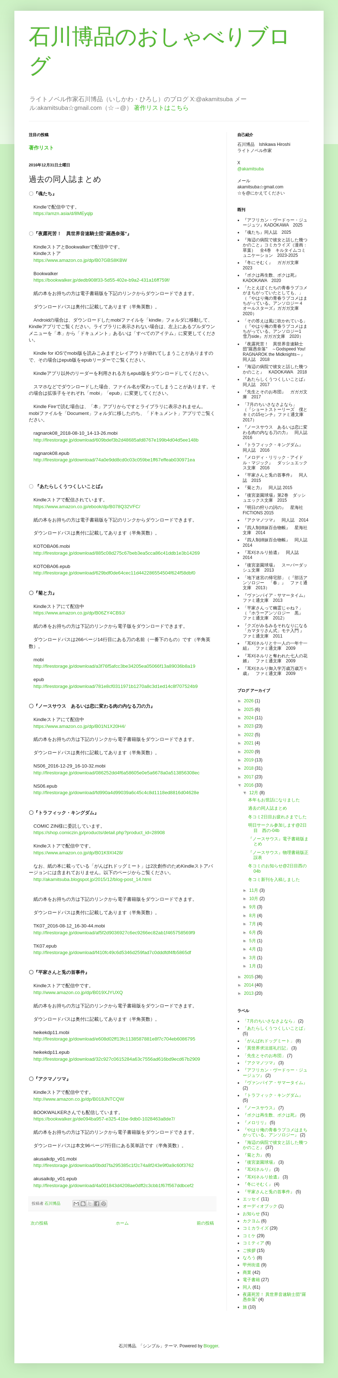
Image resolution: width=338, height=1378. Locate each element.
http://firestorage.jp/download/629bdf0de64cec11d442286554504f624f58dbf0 (114, 573)
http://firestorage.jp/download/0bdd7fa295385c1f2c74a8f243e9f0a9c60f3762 (113, 1165)
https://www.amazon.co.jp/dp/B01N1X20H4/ (79, 726)
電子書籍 (251, 1279)
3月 (253, 957)
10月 (254, 898)
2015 (249, 976)
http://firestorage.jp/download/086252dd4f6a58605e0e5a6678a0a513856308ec (116, 772)
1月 (253, 965)
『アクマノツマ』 (260, 1062)
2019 (249, 759)
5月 (253, 940)
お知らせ (251, 1213)
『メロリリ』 (256, 1122)
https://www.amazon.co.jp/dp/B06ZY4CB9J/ (79, 613)
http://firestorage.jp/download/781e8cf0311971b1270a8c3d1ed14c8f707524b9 (115, 686)
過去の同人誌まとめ (267, 808)
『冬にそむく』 (258, 1184)
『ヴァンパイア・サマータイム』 (275, 1082)
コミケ (249, 1235)
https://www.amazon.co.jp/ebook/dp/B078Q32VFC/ (86, 506)
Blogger (211, 1345)
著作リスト (41, 148)
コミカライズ (256, 1228)
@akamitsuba (250, 168)
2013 (249, 993)
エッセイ (251, 1199)
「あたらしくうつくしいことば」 (275, 1028)
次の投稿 (39, 1223)
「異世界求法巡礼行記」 (266, 1048)
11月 (254, 890)
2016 (249, 785)
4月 (253, 949)
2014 (249, 985)
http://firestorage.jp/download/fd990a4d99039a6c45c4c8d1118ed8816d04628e (116, 792)
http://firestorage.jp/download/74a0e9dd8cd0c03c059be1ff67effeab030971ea (114, 459)
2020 (249, 751)
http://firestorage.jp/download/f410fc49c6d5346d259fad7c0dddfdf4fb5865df (112, 952)
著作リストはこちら (161, 107)
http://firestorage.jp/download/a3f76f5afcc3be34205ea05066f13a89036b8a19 (114, 666)
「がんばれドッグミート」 (268, 1040)
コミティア (253, 1242)
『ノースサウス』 (260, 1107)
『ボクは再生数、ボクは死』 (271, 1115)
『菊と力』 (253, 1155)
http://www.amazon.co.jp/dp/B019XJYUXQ (78, 992)
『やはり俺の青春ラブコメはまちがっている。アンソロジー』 (275, 1132)
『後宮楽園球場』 (260, 1162)
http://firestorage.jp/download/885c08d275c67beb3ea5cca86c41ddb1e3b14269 (116, 553)
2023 (249, 726)
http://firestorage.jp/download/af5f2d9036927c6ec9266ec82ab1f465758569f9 (114, 932)
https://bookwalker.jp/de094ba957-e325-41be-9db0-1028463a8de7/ (104, 1119)
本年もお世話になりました (274, 799)
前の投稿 (205, 1223)
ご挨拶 (249, 1250)
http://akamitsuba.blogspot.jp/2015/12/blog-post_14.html (92, 879)
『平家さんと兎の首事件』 (268, 1191)
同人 (247, 1287)
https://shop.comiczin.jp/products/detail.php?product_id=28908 (99, 832)
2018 (249, 768)
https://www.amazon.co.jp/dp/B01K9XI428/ (78, 852)
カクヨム (251, 1220)
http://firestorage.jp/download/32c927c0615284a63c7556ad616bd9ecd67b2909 (116, 1059)
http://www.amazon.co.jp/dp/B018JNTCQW (78, 1099)
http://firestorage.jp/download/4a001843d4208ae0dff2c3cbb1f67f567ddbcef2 (113, 1185)
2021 (249, 743)
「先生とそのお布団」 (264, 1055)
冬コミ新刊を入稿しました (274, 879)
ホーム (122, 1223)
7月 (253, 923)
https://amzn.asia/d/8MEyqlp (63, 213)
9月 (253, 906)
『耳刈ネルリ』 (258, 1169)
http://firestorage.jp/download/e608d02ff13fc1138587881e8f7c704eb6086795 (114, 1039)
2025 (249, 709)
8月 (253, 915)
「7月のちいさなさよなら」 (270, 1021)
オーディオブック (260, 1206)
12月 (254, 792)
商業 (247, 1272)
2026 (249, 700)
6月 (253, 932)
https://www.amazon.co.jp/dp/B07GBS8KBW (80, 260)
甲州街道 (251, 1264)
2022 (249, 734)
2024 (249, 717)
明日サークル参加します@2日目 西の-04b (277, 828)
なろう (249, 1257)
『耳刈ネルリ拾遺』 (262, 1177)
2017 (249, 776)
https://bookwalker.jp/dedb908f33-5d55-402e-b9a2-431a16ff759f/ (101, 280)
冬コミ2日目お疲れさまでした (277, 816)
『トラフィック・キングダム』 (273, 1095)
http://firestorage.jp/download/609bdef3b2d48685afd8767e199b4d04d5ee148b (115, 440)
